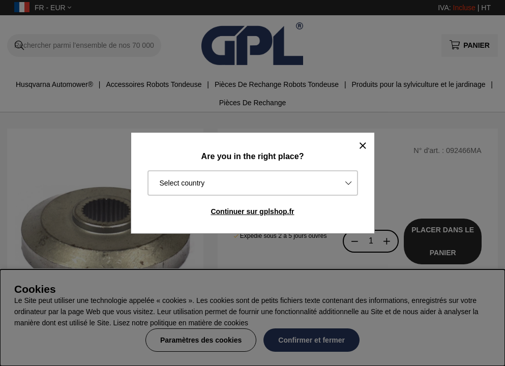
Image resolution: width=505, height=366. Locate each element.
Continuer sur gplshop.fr (252, 211)
